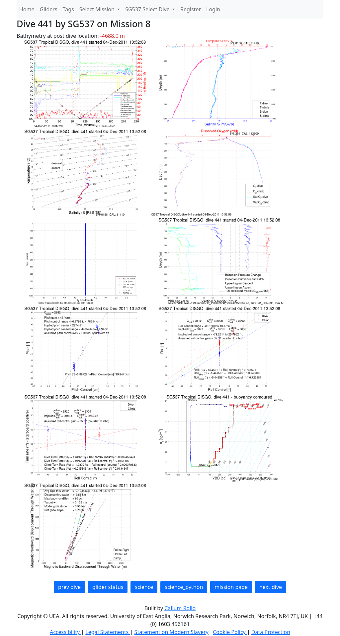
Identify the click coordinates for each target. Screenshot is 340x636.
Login (213, 9)
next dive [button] (270, 587)
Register (190, 9)
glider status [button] (107, 587)
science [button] (144, 587)
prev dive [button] (69, 587)
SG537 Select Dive (148, 9)
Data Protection (270, 632)
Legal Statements (107, 632)
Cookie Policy (230, 632)
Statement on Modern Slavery (171, 632)
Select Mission (97, 9)
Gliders (48, 9)
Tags (68, 9)
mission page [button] (231, 587)
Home (27, 9)
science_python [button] (184, 587)
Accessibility (65, 632)
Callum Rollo (180, 608)
